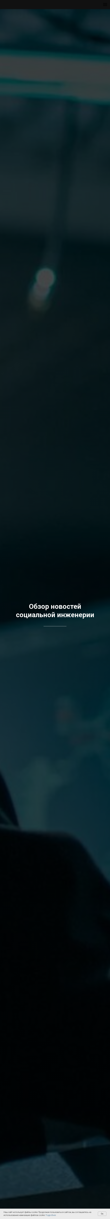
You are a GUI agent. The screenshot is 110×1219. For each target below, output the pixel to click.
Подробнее (51, 1215)
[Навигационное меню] (105, 4)
